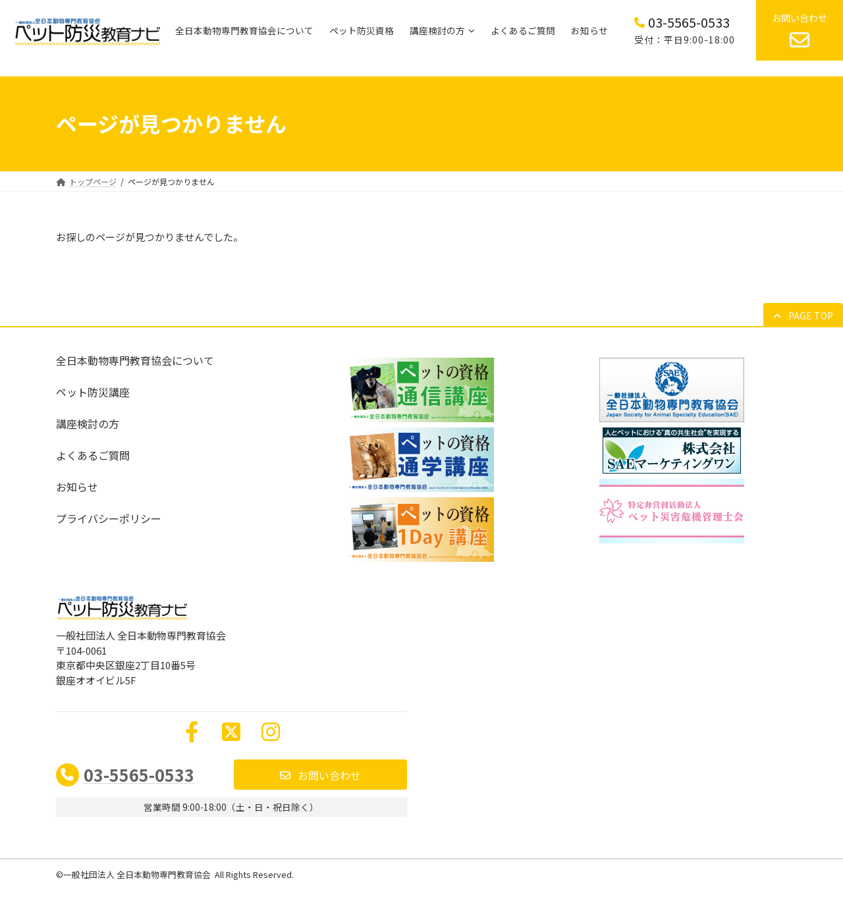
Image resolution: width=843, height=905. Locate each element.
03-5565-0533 (139, 774)
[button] (803, 315)
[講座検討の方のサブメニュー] (471, 30)
